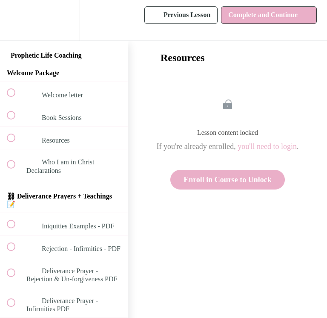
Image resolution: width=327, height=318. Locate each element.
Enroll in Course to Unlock (228, 179)
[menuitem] (64, 20)
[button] (16, 20)
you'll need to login (267, 146)
